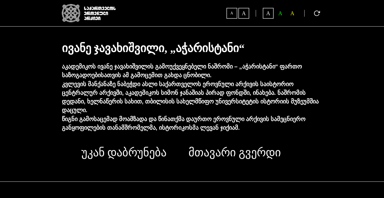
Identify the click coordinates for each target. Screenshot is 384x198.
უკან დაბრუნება (124, 152)
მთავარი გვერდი (234, 152)
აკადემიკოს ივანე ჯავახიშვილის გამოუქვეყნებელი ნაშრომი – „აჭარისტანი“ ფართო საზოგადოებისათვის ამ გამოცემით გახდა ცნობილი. (182, 71)
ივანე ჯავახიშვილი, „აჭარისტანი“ (153, 48)
